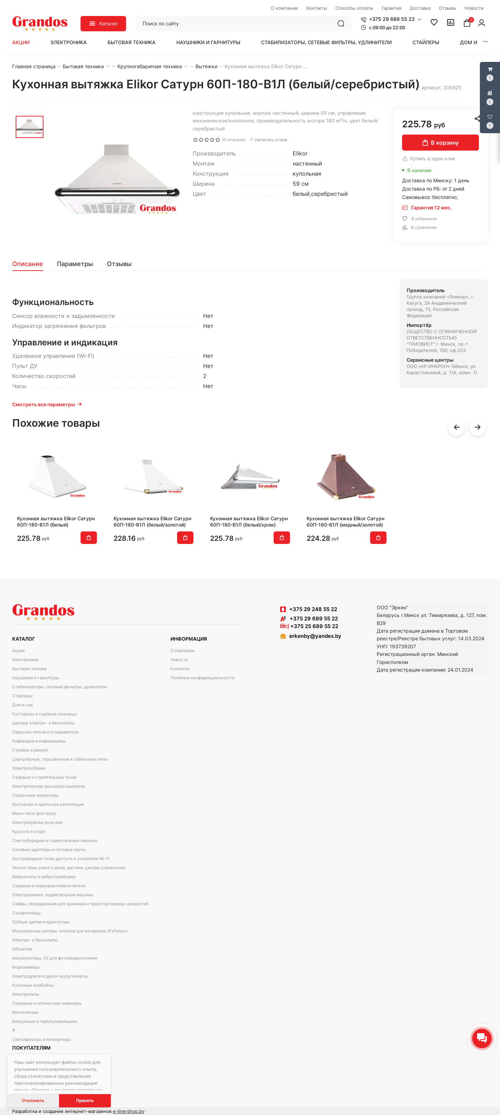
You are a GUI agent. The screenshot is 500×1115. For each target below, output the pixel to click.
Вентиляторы (25, 1012)
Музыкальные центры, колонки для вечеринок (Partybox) (69, 930)
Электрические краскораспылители (48, 786)
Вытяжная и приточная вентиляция (48, 804)
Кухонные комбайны (33, 985)
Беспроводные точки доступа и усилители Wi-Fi (61, 858)
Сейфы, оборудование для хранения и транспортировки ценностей (80, 903)
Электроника (68, 42)
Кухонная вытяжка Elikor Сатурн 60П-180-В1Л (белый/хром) (249, 521)
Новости (179, 659)
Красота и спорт (28, 831)
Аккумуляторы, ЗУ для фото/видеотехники (54, 958)
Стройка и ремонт (30, 750)
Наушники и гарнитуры (208, 42)
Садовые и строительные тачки (44, 777)
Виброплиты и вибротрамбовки (43, 876)
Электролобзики (28, 768)
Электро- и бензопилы (35, 939)
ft (13, 1030)
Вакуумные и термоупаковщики (44, 1021)
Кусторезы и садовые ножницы (44, 713)
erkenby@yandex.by (315, 636)
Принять (85, 1100)
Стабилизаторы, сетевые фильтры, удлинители (326, 42)
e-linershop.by (128, 1111)
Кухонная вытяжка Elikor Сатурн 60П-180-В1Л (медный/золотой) (345, 521)
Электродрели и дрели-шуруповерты (50, 976)
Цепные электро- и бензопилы (43, 722)
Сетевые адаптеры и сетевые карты (49, 849)
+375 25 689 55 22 (309, 626)
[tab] (31, 264)
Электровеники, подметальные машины (52, 894)
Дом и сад (474, 42)
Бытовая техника (132, 42)
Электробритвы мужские (37, 822)
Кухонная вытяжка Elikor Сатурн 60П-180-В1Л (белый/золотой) (152, 521)
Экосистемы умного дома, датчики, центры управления (68, 867)
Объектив (22, 949)
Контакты (180, 668)
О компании (182, 650)
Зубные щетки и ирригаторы (41, 921)
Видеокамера (26, 967)
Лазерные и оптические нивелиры (47, 1003)
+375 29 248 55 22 (313, 609)
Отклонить (33, 1100)
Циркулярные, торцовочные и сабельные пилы (60, 759)
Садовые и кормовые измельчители (48, 885)
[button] (391, 19)
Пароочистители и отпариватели (45, 732)
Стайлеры (425, 42)
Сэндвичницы (26, 912)
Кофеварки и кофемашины (39, 741)
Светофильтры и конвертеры (41, 1039)
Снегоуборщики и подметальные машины (55, 840)
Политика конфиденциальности (202, 677)
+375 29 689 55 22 (309, 618)
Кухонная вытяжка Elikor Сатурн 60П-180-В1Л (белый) (56, 521)
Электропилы (25, 994)
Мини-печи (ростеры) (34, 813)
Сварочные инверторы (35, 795)
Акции (21, 42)
